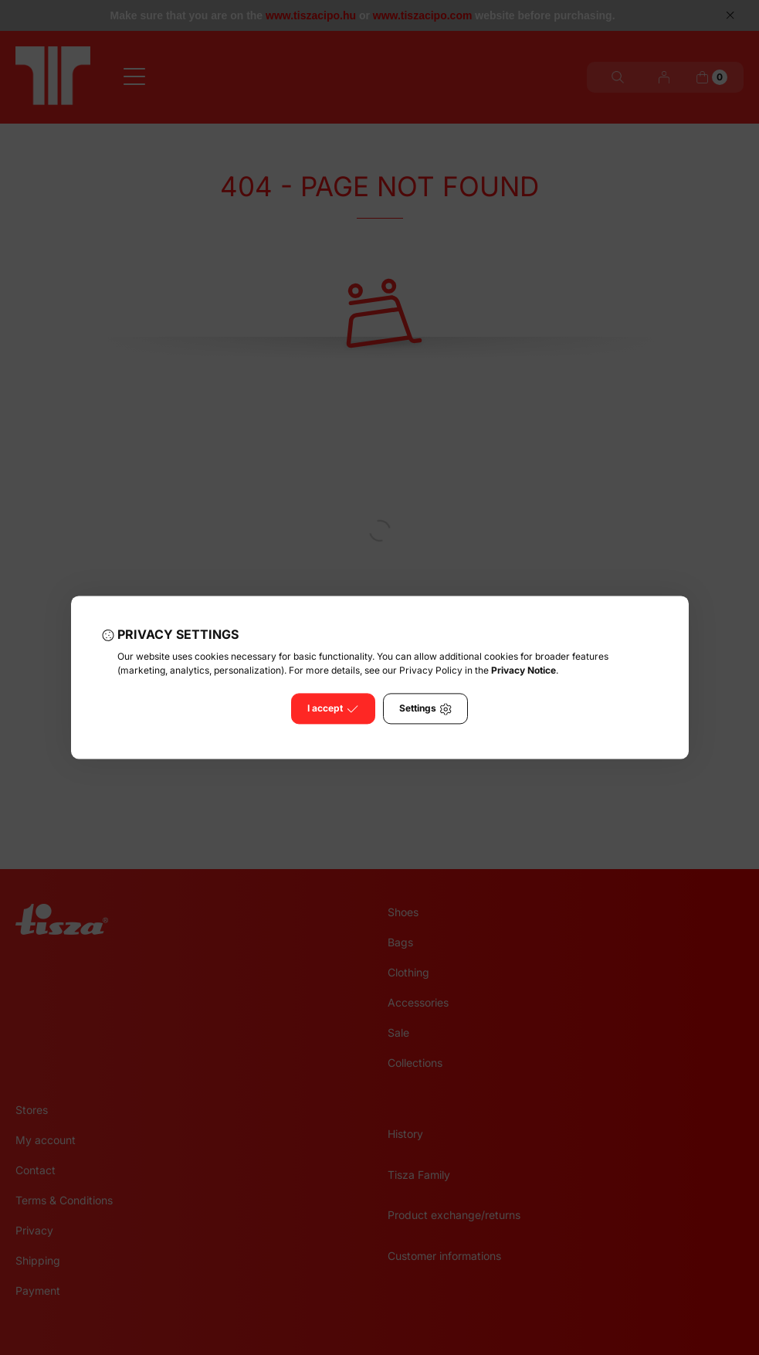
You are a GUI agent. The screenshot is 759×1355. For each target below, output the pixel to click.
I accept (332, 709)
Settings (425, 709)
